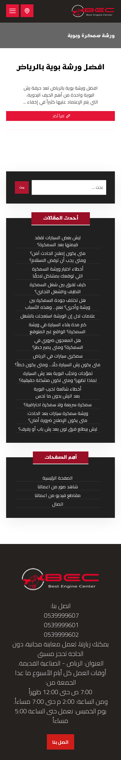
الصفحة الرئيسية (57, 478)
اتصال (57, 504)
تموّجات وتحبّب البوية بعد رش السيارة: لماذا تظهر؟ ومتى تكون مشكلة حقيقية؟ (58, 377)
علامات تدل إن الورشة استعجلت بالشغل (57, 316)
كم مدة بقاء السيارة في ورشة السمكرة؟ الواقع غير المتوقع (57, 328)
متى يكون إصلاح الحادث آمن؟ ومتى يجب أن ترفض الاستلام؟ (57, 257)
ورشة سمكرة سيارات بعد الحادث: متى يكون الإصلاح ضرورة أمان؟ (57, 417)
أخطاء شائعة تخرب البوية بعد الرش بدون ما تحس (57, 392)
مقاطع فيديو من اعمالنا (58, 495)
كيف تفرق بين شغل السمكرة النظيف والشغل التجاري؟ (58, 288)
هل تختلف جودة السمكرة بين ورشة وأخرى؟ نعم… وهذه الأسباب (57, 304)
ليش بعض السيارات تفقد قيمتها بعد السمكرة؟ (58, 241)
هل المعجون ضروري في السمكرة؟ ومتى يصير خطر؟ (57, 344)
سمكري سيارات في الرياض (58, 356)
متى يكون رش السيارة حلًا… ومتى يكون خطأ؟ (57, 364)
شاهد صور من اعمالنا (58, 486)
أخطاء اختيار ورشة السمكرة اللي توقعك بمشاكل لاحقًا (57, 272)
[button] (12, 10)
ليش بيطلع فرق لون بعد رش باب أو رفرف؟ (57, 429)
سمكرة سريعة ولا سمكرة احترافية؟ (58, 404)
